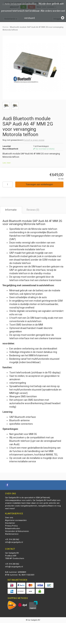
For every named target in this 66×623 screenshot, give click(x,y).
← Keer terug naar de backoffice (19, 3)
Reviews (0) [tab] (33, 209)
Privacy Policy (11, 526)
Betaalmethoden (12, 528)
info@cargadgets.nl (14, 542)
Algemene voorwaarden (16, 520)
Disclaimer (10, 523)
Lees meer (7, 163)
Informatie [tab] (11, 209)
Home (5, 27)
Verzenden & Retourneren (17, 531)
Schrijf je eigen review (34, 140)
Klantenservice (11, 534)
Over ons (9, 517)
